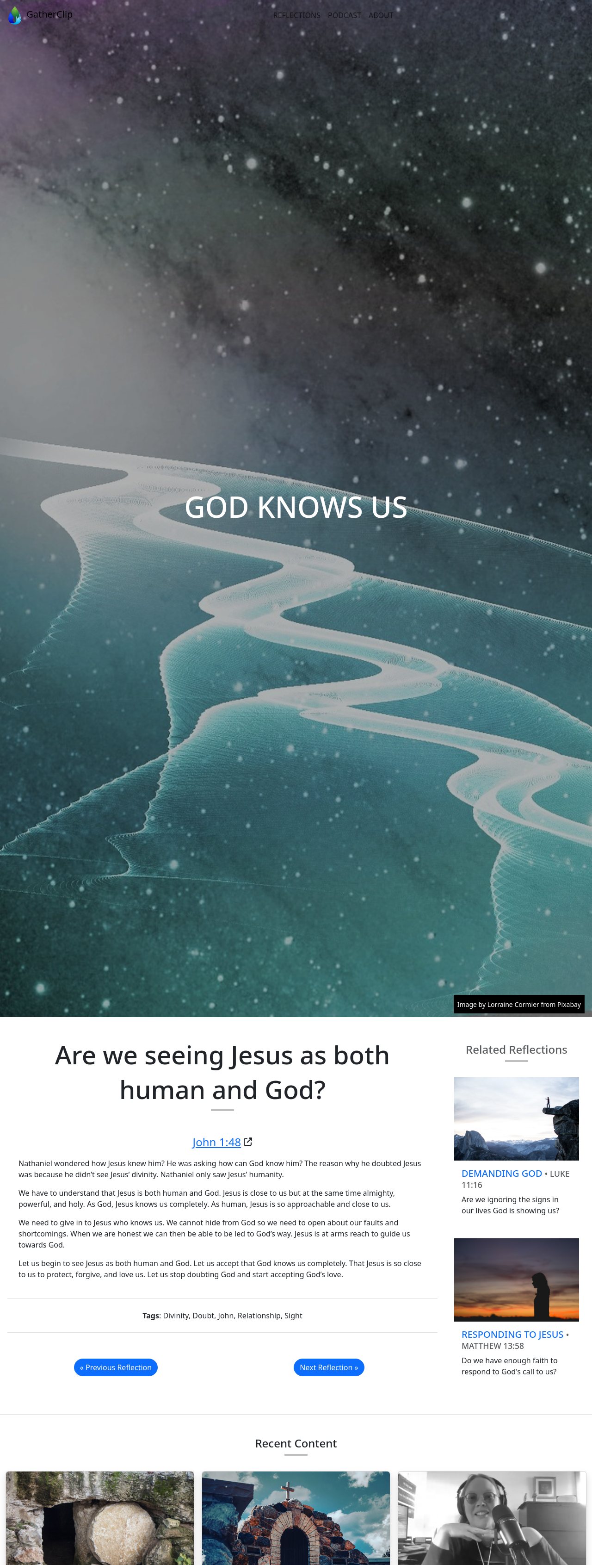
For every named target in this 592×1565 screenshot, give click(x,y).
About (381, 15)
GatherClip (39, 15)
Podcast (344, 15)
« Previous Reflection (116, 1367)
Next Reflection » (329, 1367)
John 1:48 (217, 1141)
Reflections (297, 15)
